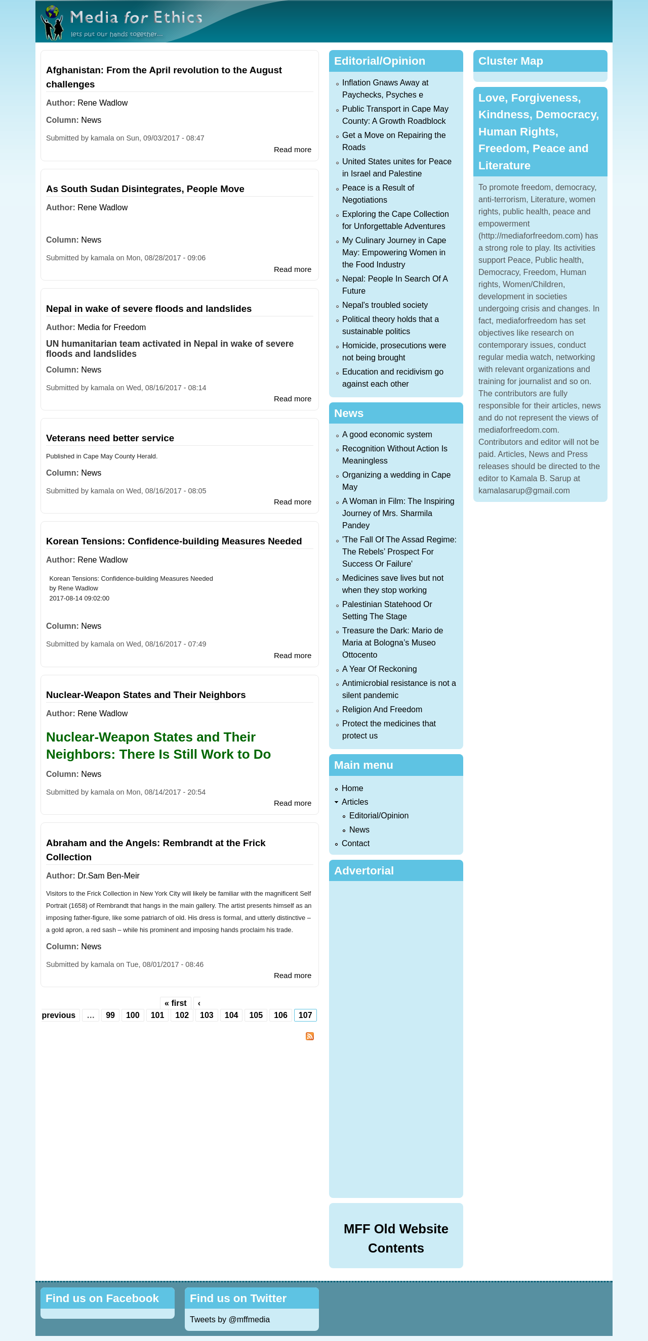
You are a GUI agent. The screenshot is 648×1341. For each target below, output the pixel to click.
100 (133, 1015)
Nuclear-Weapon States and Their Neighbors (146, 694)
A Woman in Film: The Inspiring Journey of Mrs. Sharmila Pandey (398, 513)
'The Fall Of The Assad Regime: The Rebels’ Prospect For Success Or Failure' (399, 551)
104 (231, 1015)
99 (110, 1015)
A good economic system (387, 434)
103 (207, 1015)
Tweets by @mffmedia (230, 1319)
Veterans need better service (110, 438)
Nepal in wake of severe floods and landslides (149, 308)
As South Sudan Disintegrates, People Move (145, 188)
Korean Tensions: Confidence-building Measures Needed (174, 541)
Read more (292, 149)
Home (352, 788)
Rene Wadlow (102, 103)
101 (158, 1015)
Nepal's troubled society (385, 305)
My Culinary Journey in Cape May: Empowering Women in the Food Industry (394, 252)
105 (256, 1015)
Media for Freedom (111, 327)
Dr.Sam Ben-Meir (108, 875)
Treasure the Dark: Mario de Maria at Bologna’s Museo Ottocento (392, 642)
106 (281, 1015)
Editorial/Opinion (379, 815)
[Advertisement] (398, 1037)
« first (176, 1003)
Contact (356, 843)
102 (182, 1015)
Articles (355, 802)
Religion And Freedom (382, 709)
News (91, 120)
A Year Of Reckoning (379, 669)
